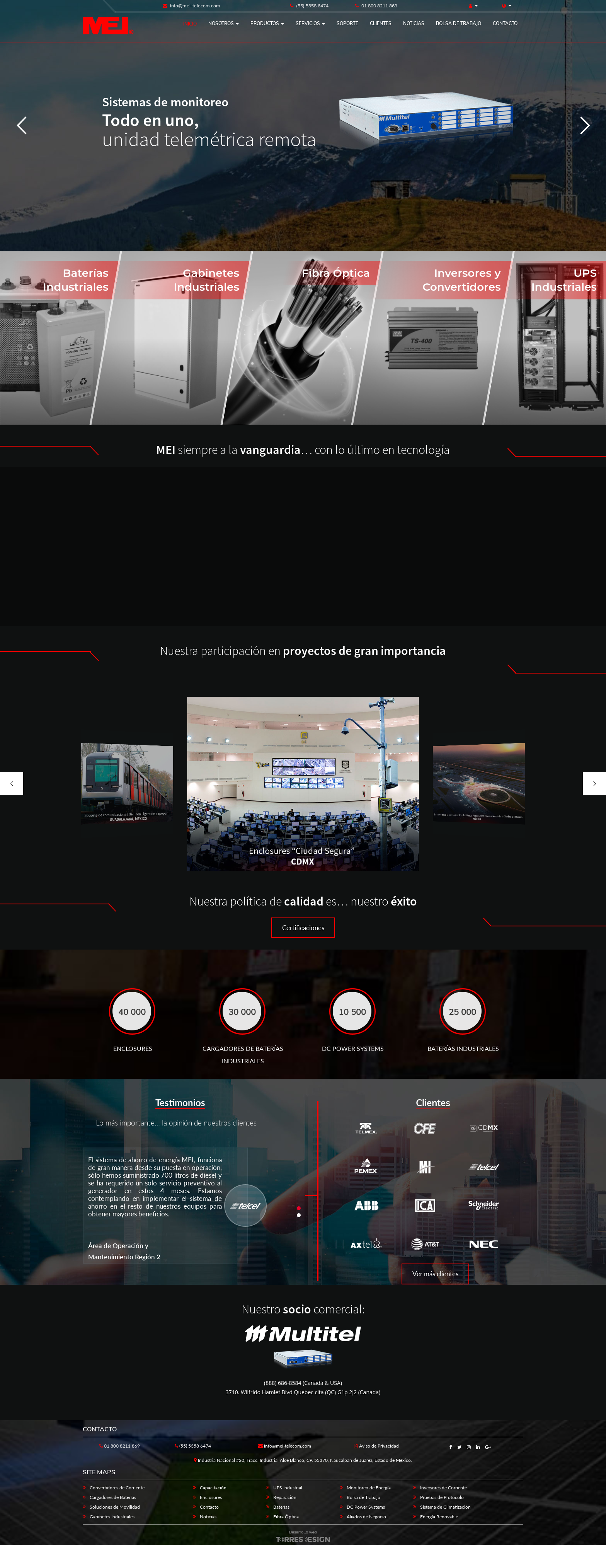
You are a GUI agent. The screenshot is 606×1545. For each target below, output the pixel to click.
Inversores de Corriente (443, 1487)
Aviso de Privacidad (376, 1446)
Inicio (190, 24)
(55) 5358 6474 (309, 6)
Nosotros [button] (223, 23)
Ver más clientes (435, 1274)
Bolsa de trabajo (458, 23)
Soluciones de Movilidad (115, 1507)
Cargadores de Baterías (113, 1497)
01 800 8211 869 (376, 6)
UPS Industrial (287, 1487)
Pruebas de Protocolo (442, 1497)
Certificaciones (303, 928)
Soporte (347, 23)
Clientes (381, 23)
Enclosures (211, 1497)
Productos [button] (267, 23)
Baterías (281, 1507)
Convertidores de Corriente (117, 1487)
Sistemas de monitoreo (165, 102)
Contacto (505, 23)
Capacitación (213, 1487)
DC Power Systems (366, 1507)
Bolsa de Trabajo (363, 1497)
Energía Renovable (439, 1516)
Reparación (284, 1497)
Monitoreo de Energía (369, 1487)
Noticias (413, 23)
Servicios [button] (310, 23)
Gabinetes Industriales (112, 1516)
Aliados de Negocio (366, 1516)
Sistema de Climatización (445, 1507)
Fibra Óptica (286, 1516)
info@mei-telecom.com (191, 6)
